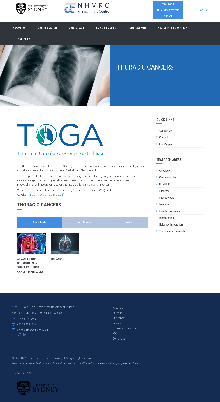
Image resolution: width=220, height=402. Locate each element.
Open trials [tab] (39, 222)
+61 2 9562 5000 (26, 319)
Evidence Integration (171, 224)
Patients (24, 39)
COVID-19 (164, 184)
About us (19, 27)
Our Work (118, 312)
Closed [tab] (128, 222)
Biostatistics (166, 218)
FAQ (115, 333)
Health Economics (169, 211)
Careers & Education (173, 27)
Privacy (30, 372)
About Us (118, 307)
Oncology (164, 170)
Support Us (165, 130)
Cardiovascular (167, 177)
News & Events (106, 27)
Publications (137, 27)
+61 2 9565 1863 (26, 324)
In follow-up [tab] (85, 222)
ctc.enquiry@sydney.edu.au (32, 329)
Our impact (76, 27)
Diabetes (164, 191)
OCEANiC (56, 259)
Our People (165, 144)
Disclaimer (20, 372)
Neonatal (164, 204)
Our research (47, 27)
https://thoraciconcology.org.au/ (45, 194)
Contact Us (165, 137)
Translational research (172, 231)
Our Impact (119, 318)
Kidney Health (167, 197)
